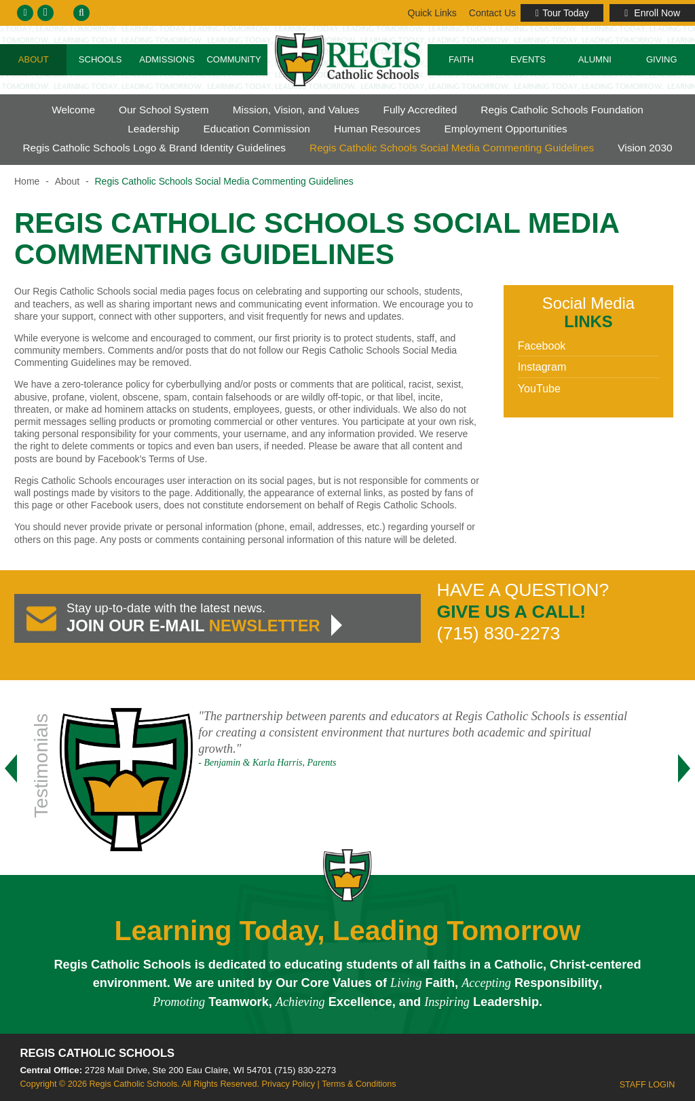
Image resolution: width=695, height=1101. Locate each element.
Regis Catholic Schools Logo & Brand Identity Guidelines (154, 147)
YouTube (539, 388)
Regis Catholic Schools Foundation (562, 109)
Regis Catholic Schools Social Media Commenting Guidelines (451, 147)
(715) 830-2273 (305, 1070)
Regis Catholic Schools (97, 1053)
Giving (661, 59)
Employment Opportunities (505, 128)
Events (528, 59)
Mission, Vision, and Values (296, 109)
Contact (431, 12)
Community (233, 59)
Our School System (164, 109)
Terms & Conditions (359, 1084)
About (33, 59)
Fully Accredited (420, 109)
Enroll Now (652, 12)
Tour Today (562, 12)
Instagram (542, 366)
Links (491, 12)
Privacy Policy (288, 1084)
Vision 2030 (645, 147)
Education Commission (256, 128)
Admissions (167, 59)
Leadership (153, 128)
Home (26, 181)
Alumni (595, 59)
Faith (461, 59)
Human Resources (377, 128)
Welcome (73, 109)
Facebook (542, 345)
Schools (100, 59)
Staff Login (647, 1084)
